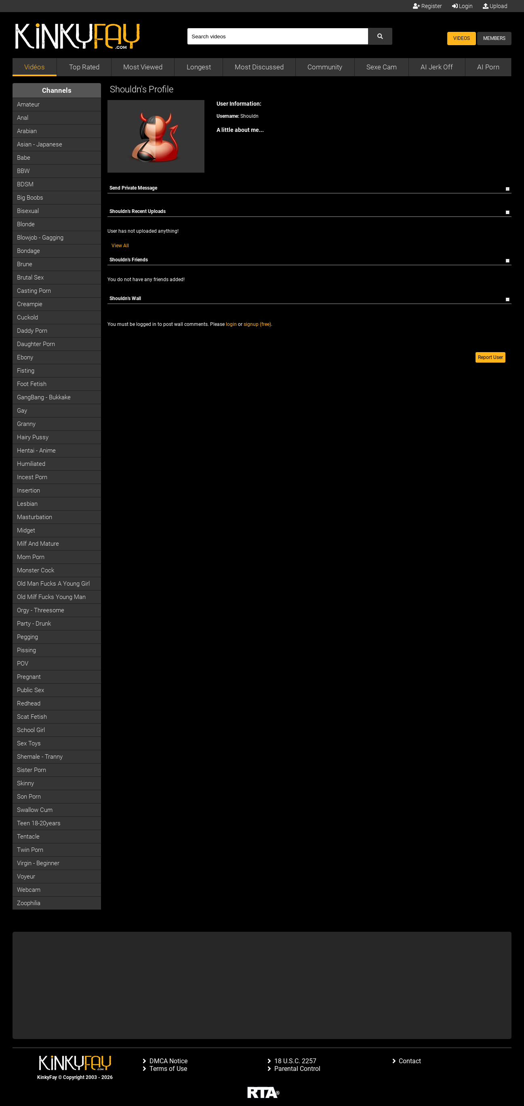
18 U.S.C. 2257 (295, 1061)
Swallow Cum (35, 810)
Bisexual (28, 211)
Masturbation (34, 517)
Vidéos (34, 67)
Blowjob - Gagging (40, 237)
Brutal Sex (30, 277)
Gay (22, 410)
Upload (495, 6)
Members (494, 38)
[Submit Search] (380, 36)
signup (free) (257, 324)
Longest (199, 67)
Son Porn (29, 796)
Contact (410, 1061)
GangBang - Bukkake (44, 397)
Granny (26, 424)
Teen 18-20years (39, 823)
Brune (24, 264)
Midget (26, 530)
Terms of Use (168, 1069)
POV (22, 663)
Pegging (27, 637)
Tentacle (28, 836)
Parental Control (297, 1069)
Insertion (28, 490)
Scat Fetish (32, 716)
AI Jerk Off (437, 67)
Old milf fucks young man (51, 597)
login (231, 324)
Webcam (28, 889)
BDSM (25, 184)
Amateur (28, 104)
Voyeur (26, 876)
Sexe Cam (381, 67)
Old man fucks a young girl (53, 583)
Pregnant (29, 676)
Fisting (25, 370)
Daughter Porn (36, 344)
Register (427, 6)
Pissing (26, 650)
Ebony (25, 357)
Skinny (25, 783)
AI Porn (488, 67)
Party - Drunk (34, 623)
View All (120, 245)
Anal (22, 117)
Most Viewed (142, 67)
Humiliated (31, 463)
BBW (23, 171)
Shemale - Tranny (40, 756)
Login (462, 6)
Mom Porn (30, 557)
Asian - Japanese (39, 144)
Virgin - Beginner (38, 863)
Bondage (28, 251)
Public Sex (30, 690)
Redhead (28, 703)
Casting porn (34, 290)
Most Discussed (259, 67)
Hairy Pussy (32, 437)
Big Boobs (30, 197)
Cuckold (27, 317)
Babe (23, 157)
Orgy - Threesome (40, 610)
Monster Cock (35, 570)
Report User (490, 357)
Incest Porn (32, 477)
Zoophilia (28, 903)
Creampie (29, 304)
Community (324, 67)
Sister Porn (31, 770)
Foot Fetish (31, 384)
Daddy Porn (32, 330)
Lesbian (27, 503)
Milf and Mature (38, 543)
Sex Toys (29, 743)
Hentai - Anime (36, 450)
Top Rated (84, 67)
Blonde (26, 224)
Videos (461, 38)
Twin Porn (30, 849)
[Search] (277, 36)
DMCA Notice (168, 1061)
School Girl (31, 730)
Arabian (27, 131)
